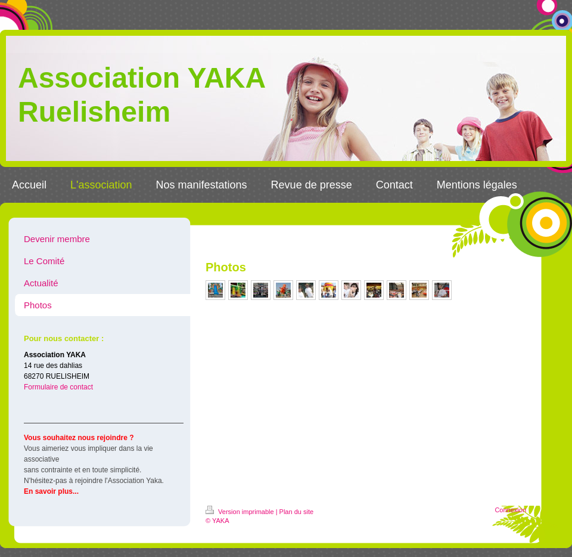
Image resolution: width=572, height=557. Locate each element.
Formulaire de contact (58, 387)
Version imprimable (241, 511)
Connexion (510, 509)
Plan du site (296, 511)
